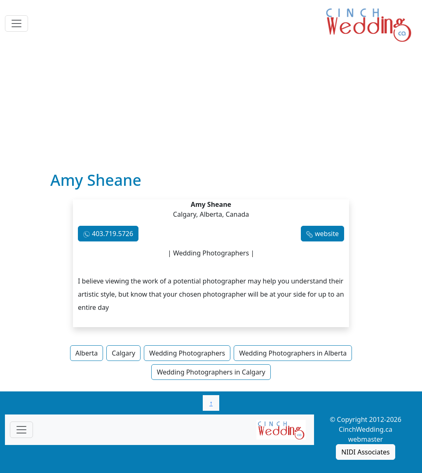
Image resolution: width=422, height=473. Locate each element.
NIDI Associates (365, 452)
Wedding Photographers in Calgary (211, 372)
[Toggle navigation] (16, 23)
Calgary (123, 353)
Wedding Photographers (187, 353)
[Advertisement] (211, 109)
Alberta (86, 353)
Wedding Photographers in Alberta (293, 353)
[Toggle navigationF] (21, 429)
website (327, 233)
